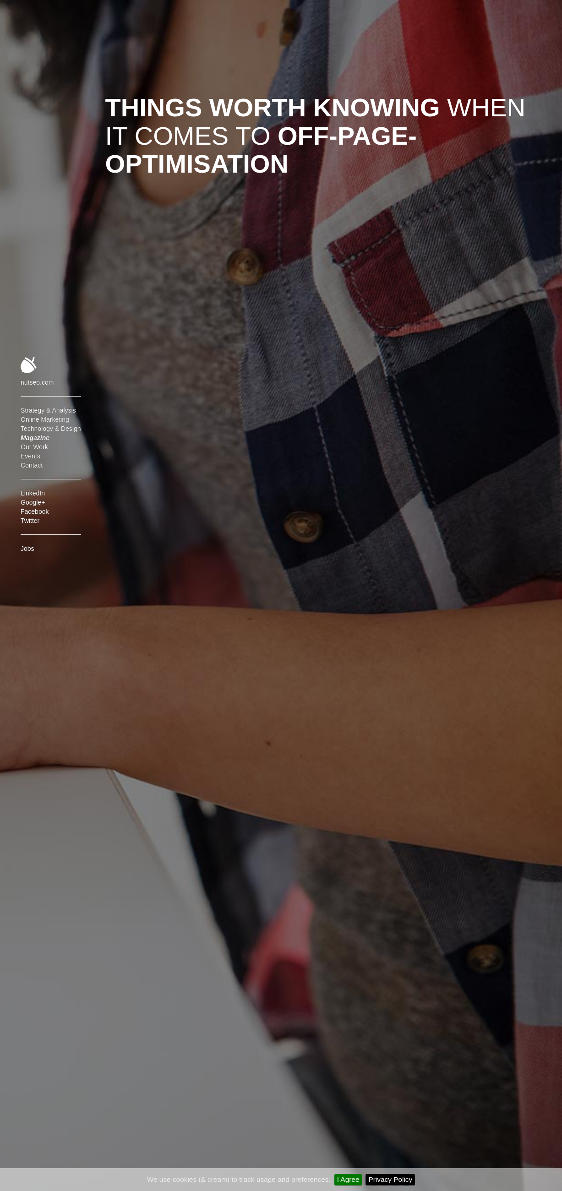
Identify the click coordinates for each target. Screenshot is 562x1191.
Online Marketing (45, 419)
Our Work (34, 447)
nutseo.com (37, 382)
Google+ (33, 502)
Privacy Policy (390, 1179)
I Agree (348, 1179)
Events (30, 456)
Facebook (35, 511)
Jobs (27, 548)
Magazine (35, 437)
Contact (32, 465)
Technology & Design (51, 428)
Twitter (30, 520)
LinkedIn (33, 493)
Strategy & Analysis (48, 410)
